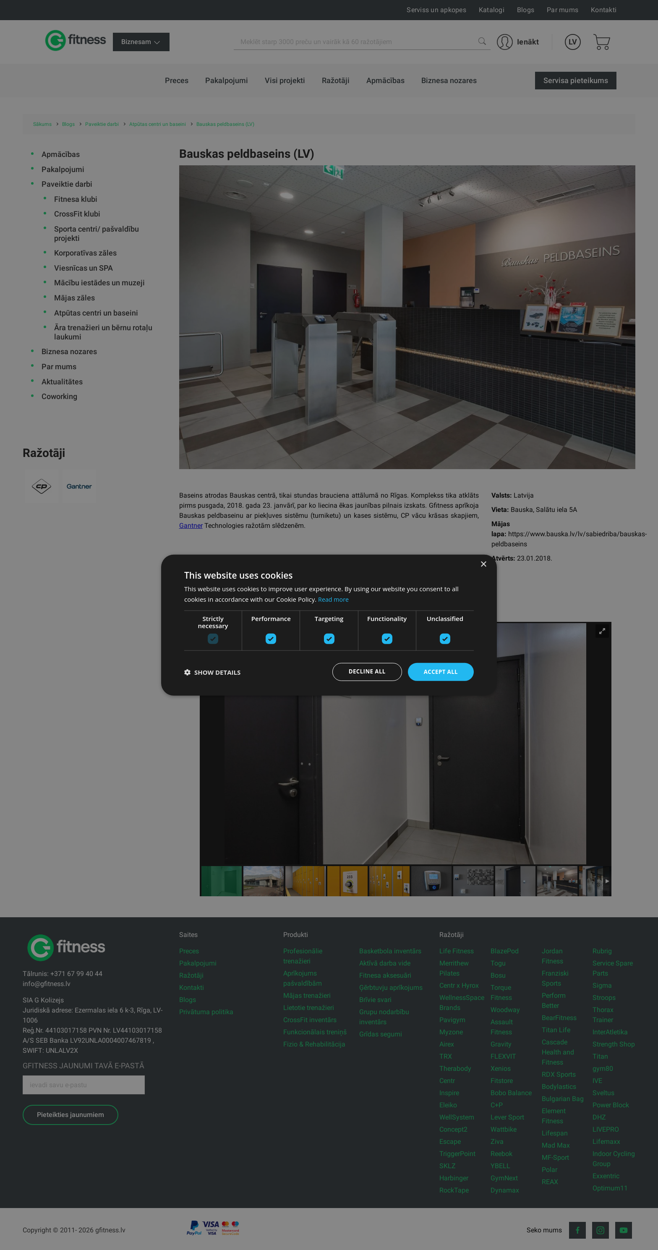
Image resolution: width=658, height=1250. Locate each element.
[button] (212, 672)
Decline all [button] (364, 672)
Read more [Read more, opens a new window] (334, 598)
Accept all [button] (440, 672)
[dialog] (329, 625)
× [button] (483, 564)
